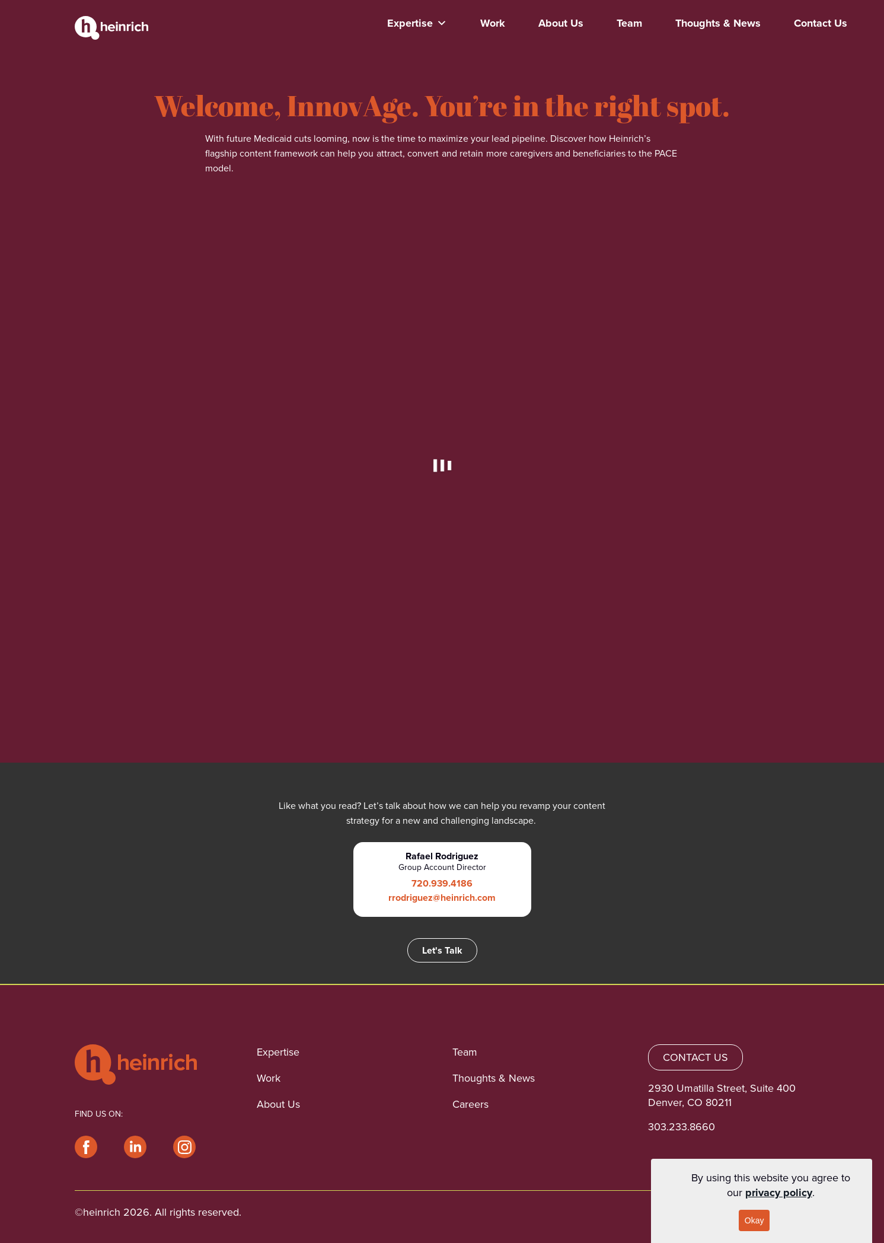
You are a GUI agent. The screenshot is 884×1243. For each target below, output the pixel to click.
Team (629, 23)
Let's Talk (442, 950)
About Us (560, 23)
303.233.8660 (681, 1126)
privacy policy (778, 1192)
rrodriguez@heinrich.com (442, 898)
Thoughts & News (718, 23)
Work (492, 23)
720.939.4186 (442, 883)
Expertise (417, 23)
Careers (470, 1104)
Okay (754, 1220)
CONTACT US (695, 1057)
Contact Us (820, 23)
